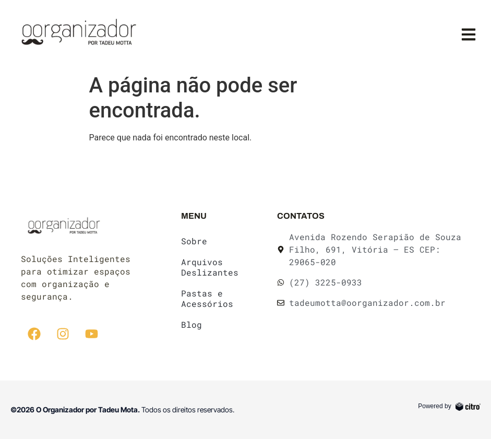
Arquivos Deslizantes (209, 267)
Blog (191, 324)
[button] (469, 34)
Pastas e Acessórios (207, 298)
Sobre (194, 240)
